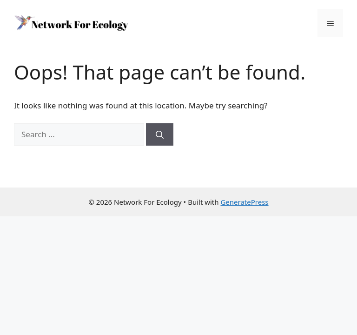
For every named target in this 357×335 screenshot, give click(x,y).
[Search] (159, 134)
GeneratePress (244, 202)
